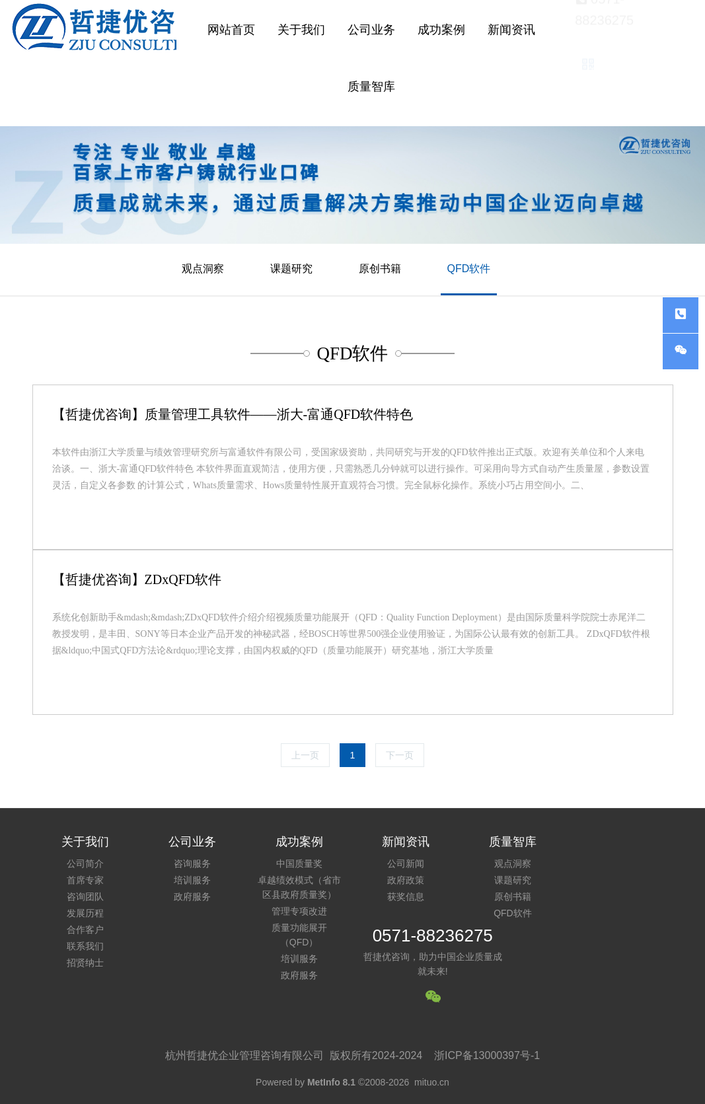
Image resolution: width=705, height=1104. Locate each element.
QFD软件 (469, 268)
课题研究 (291, 268)
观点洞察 (203, 268)
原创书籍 (380, 268)
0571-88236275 (433, 935)
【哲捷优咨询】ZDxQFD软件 (137, 579)
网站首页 (231, 29)
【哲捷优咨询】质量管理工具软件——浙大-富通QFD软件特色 (233, 414)
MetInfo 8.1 (331, 1082)
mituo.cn (431, 1082)
